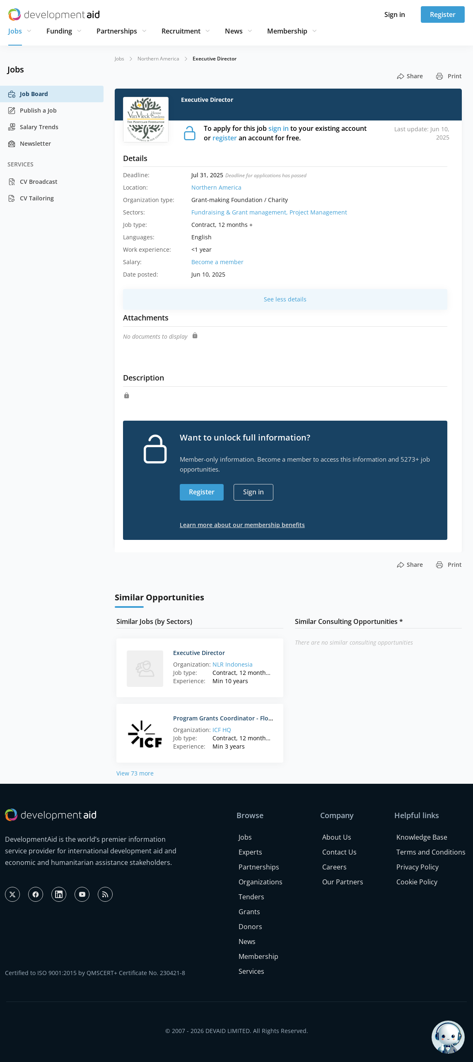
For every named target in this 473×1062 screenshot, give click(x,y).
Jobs (15, 31)
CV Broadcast (32, 182)
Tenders (251, 896)
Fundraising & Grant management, (240, 212)
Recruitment (181, 31)
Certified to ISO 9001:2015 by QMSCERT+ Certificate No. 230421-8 (95, 973)
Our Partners (342, 881)
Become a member (217, 262)
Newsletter (29, 144)
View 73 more (135, 773)
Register (443, 14)
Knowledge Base (421, 837)
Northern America (158, 58)
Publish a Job (32, 110)
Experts (250, 852)
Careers (334, 867)
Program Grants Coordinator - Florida (226, 718)
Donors (250, 926)
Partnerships (117, 31)
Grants (249, 911)
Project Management (318, 212)
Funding (59, 31)
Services (251, 971)
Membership (287, 31)
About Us (336, 837)
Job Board (27, 94)
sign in (278, 128)
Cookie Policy (416, 881)
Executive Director (199, 653)
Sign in (394, 14)
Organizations (260, 881)
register (224, 137)
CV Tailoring (30, 198)
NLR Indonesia (232, 664)
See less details (285, 299)
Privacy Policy (417, 867)
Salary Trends (32, 127)
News (234, 31)
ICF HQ (221, 730)
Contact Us (339, 852)
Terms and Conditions (431, 852)
